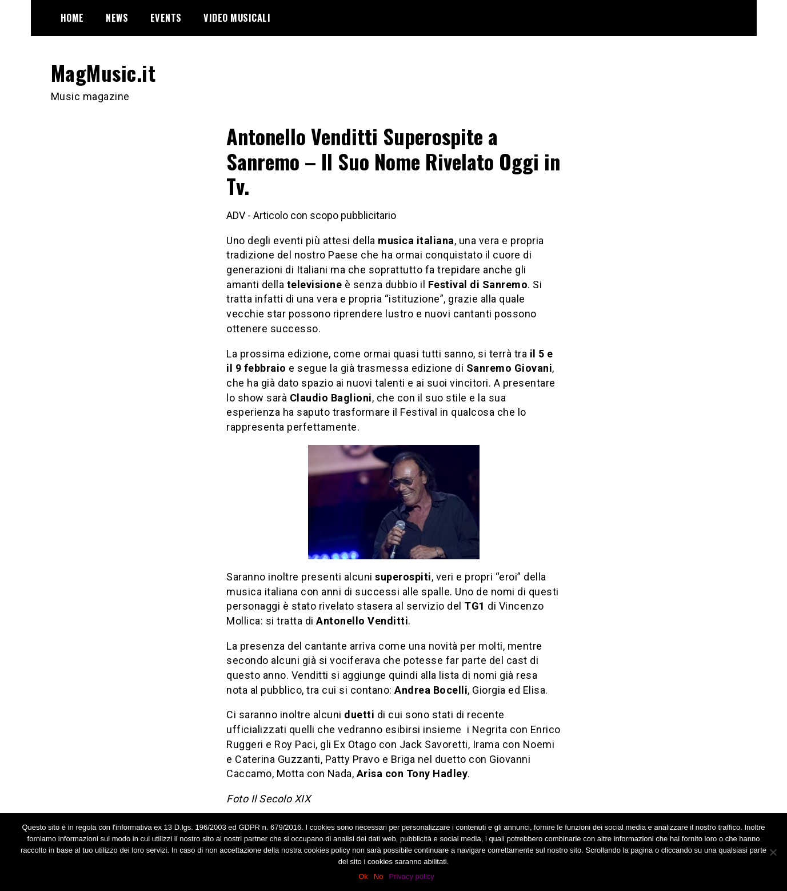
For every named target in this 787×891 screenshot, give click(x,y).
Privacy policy (411, 876)
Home (72, 18)
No (378, 876)
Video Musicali (236, 18)
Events (166, 18)
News (117, 18)
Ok (363, 876)
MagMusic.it (103, 72)
